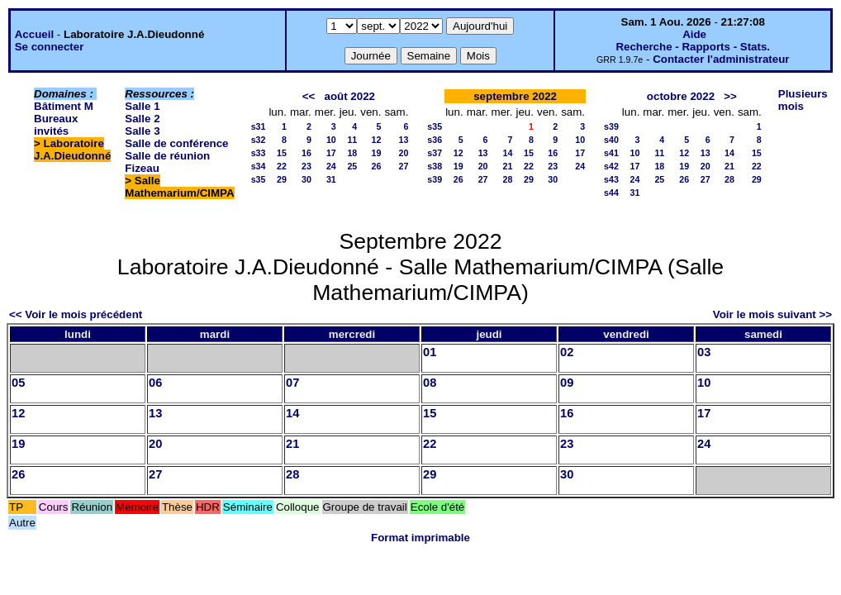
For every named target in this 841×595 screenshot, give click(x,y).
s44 (611, 193)
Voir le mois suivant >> (772, 314)
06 (155, 382)
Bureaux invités (56, 124)
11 (352, 140)
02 (566, 352)
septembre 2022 (515, 96)
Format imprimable (420, 537)
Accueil (34, 34)
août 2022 (349, 96)
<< (309, 96)
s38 (434, 166)
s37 (434, 153)
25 (352, 166)
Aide (694, 34)
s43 (611, 179)
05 (18, 382)
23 (306, 166)
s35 (258, 179)
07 (292, 382)
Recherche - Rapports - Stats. (692, 46)
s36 (434, 140)
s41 (611, 153)
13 (403, 140)
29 (282, 179)
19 (377, 153)
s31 (258, 126)
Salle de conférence (176, 143)
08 (429, 382)
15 (282, 153)
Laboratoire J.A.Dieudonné (72, 149)
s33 (258, 153)
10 (331, 140)
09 (566, 382)
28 (508, 179)
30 (306, 179)
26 (377, 166)
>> (730, 96)
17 (331, 153)
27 (403, 166)
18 (352, 153)
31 (331, 179)
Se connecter (49, 46)
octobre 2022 (681, 96)
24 (331, 166)
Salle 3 (142, 131)
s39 (434, 179)
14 (508, 153)
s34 (258, 166)
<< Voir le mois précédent (75, 314)
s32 (258, 140)
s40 (611, 140)
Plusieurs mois (803, 100)
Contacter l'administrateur (721, 59)
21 (508, 166)
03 (703, 352)
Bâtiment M (63, 106)
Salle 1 (142, 106)
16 (306, 153)
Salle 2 (142, 118)
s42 (611, 166)
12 (377, 140)
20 (403, 153)
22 (282, 166)
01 (429, 352)
